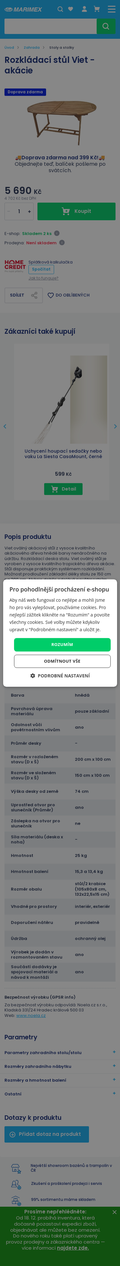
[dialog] (60, 633)
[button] (60, 676)
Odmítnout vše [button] (62, 661)
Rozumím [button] (62, 645)
